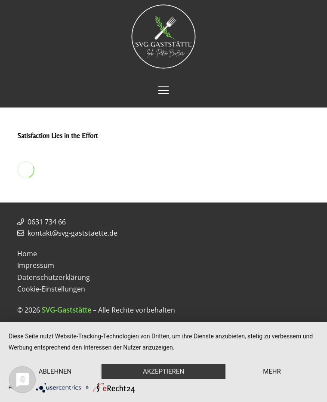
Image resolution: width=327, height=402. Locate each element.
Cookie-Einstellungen (51, 289)
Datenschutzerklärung (53, 277)
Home (27, 253)
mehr (272, 371)
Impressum (35, 265)
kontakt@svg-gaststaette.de (72, 233)
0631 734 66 (47, 222)
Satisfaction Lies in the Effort (57, 136)
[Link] (163, 36)
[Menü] (163, 90)
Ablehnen (55, 371)
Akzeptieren (163, 371)
